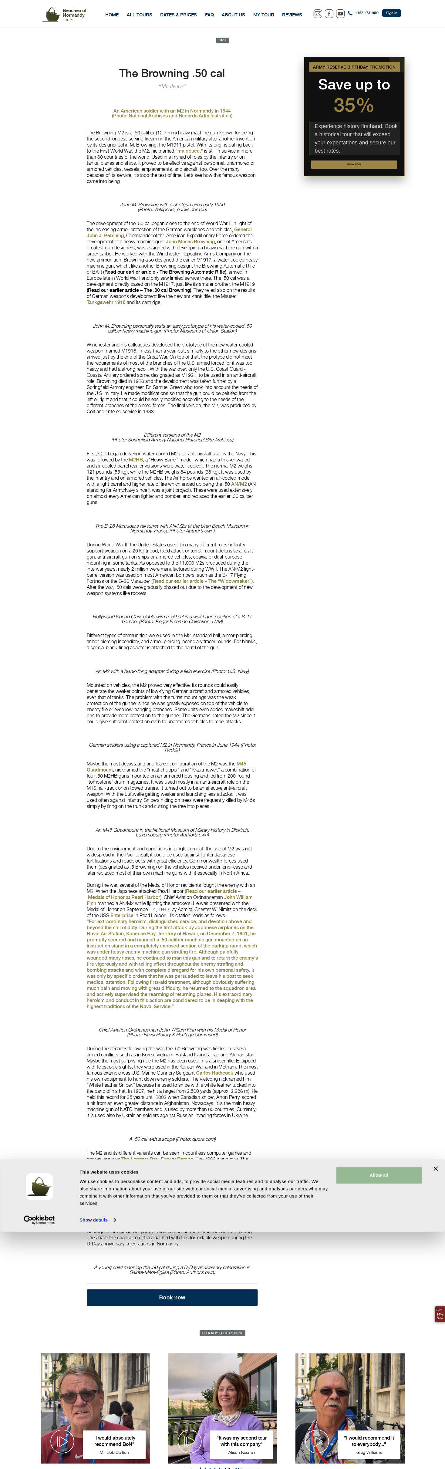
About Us (233, 15)
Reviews (292, 15)
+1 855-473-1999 (366, 13)
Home (112, 15)
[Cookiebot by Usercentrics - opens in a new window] (39, 1457)
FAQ (209, 15)
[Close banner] (435, 1406)
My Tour (263, 15)
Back (222, 41)
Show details (93, 1457)
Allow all (379, 1412)
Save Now (437, 1310)
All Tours (139, 15)
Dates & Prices (178, 15)
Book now (354, 169)
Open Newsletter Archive (222, 1336)
